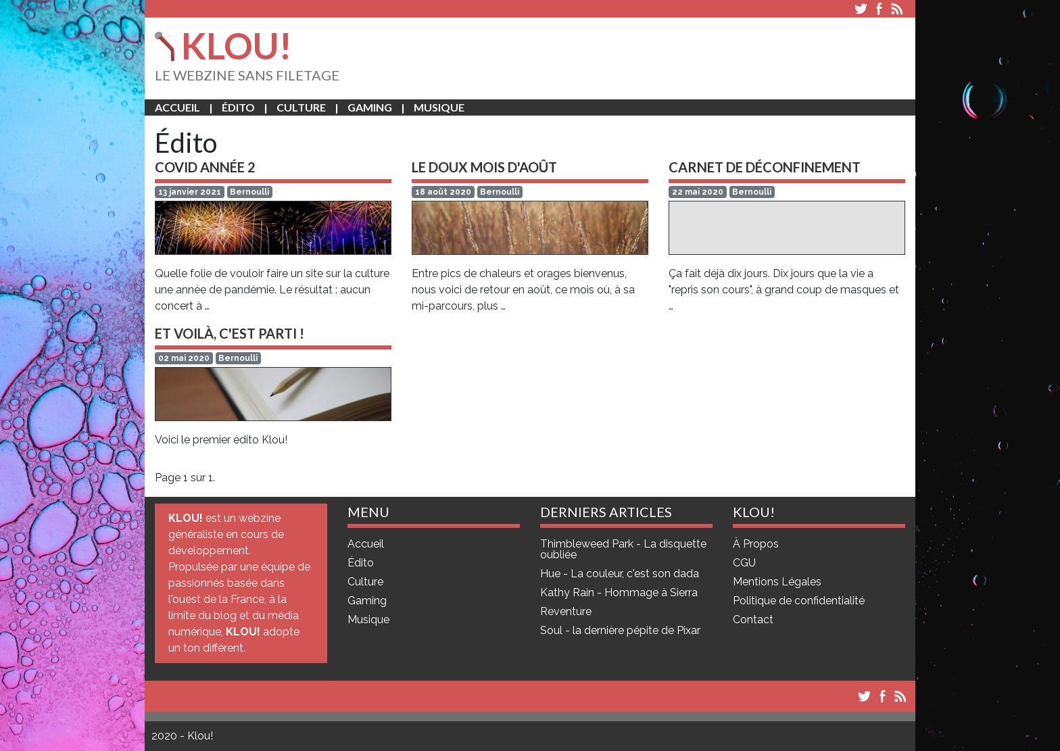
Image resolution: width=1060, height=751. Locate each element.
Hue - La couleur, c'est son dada (619, 573)
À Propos (756, 544)
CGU (744, 563)
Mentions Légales (777, 582)
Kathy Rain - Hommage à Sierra (619, 592)
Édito (238, 107)
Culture (301, 107)
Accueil (177, 107)
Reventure (566, 611)
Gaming (369, 107)
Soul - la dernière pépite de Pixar (620, 630)
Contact (753, 619)
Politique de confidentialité (799, 601)
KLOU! (223, 46)
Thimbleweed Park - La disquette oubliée (623, 549)
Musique (439, 107)
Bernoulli (249, 192)
